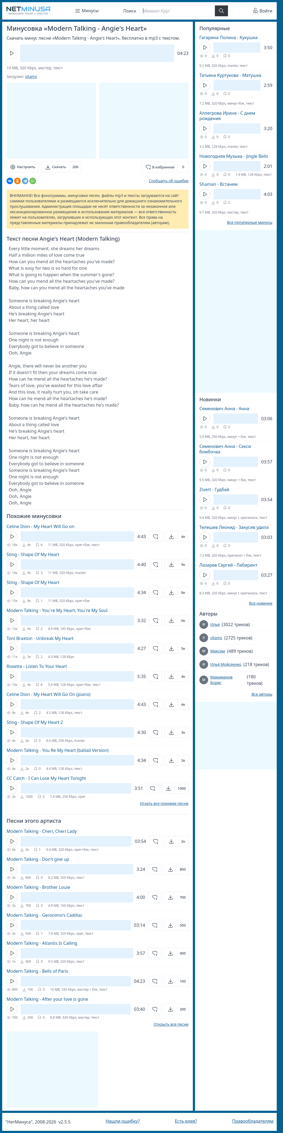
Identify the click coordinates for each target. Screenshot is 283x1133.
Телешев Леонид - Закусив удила (234, 527)
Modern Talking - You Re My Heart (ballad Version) (58, 750)
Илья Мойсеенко (225, 664)
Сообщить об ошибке (168, 180)
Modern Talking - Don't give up (38, 859)
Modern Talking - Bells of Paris (37, 971)
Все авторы (261, 694)
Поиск (129, 11)
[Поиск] (177, 10)
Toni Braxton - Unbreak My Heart (40, 638)
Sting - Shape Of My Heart (33, 554)
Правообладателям (252, 1121)
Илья (215, 624)
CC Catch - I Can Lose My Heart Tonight (46, 778)
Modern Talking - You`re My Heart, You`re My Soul (57, 610)
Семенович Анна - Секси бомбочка (225, 449)
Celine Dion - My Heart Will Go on (40, 526)
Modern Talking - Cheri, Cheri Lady (42, 831)
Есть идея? (186, 1121)
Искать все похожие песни (164, 803)
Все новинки (260, 603)
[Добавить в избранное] (165, 167)
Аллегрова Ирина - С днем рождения (227, 115)
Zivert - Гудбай (214, 489)
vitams (31, 76)
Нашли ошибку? (123, 1121)
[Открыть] (176, 536)
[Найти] (221, 10)
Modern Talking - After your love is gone (47, 999)
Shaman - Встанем (218, 184)
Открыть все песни (171, 1024)
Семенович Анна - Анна (224, 408)
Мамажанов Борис (221, 679)
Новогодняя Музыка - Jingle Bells (233, 156)
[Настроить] (22, 167)
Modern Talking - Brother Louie (38, 887)
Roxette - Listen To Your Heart (37, 666)
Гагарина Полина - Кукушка (228, 37)
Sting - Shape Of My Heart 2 (35, 722)
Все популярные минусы (249, 222)
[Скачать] (61, 167)
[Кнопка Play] (12, 53)
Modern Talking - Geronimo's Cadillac (44, 915)
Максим (217, 651)
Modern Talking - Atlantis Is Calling (42, 943)
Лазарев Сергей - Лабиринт (228, 565)
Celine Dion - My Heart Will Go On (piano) (48, 694)
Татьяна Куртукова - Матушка (230, 75)
